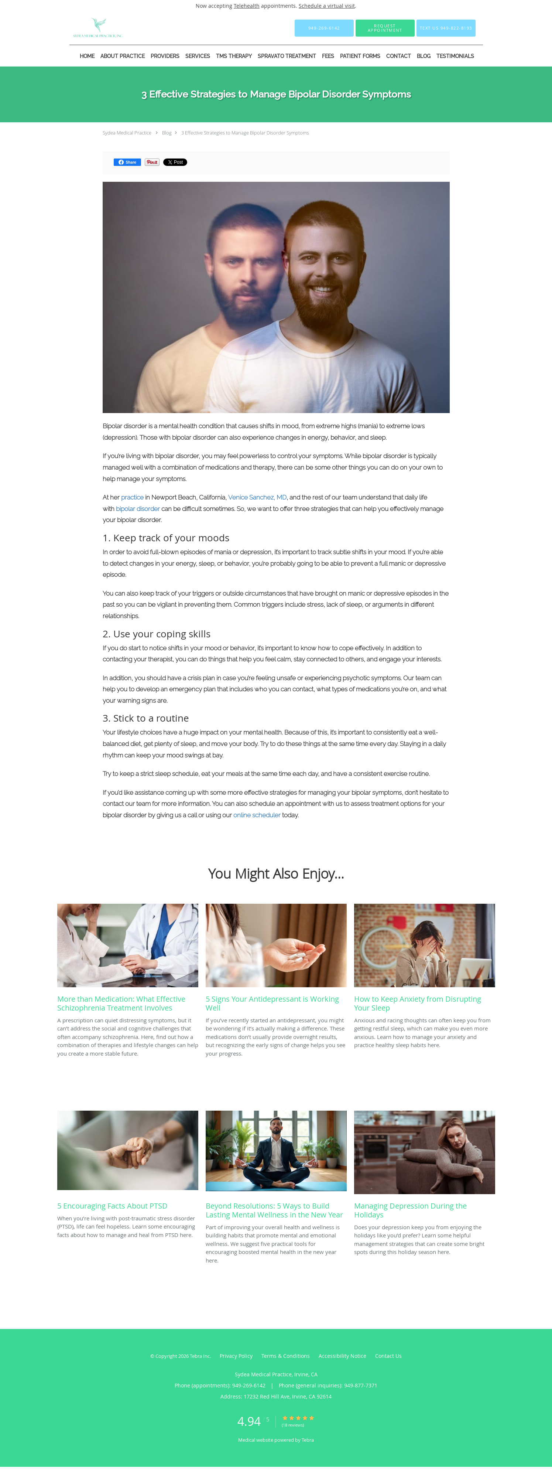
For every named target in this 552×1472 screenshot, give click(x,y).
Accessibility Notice (342, 1355)
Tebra (308, 1440)
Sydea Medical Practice (127, 132)
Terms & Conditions (285, 1355)
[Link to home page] (87, 28)
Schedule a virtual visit (327, 5)
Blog (167, 132)
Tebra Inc (200, 1356)
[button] (385, 28)
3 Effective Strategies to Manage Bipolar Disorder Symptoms (245, 132)
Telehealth (247, 5)
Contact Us (388, 1355)
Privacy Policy (236, 1355)
